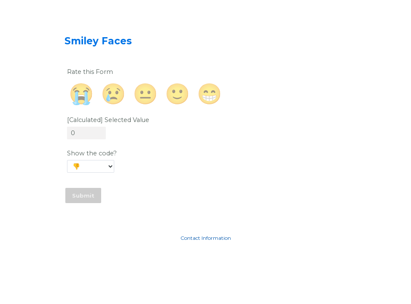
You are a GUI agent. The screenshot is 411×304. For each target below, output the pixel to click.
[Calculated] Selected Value (108, 120)
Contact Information (205, 238)
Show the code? (92, 153)
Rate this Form (90, 72)
